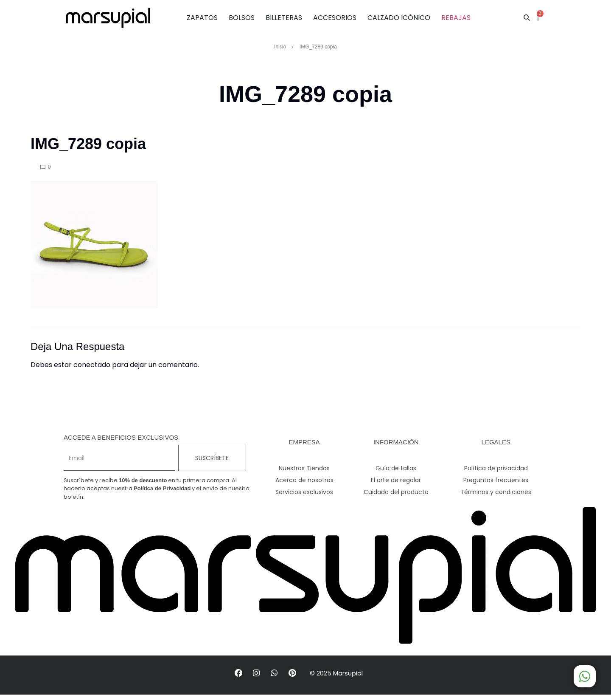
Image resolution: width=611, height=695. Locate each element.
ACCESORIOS (334, 18)
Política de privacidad (496, 468)
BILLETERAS (284, 18)
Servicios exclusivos (304, 492)
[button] (527, 18)
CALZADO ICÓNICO (398, 18)
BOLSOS (242, 18)
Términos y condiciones (495, 492)
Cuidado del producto (396, 492)
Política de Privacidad (162, 488)
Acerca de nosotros (304, 480)
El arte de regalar (396, 480)
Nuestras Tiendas (304, 468)
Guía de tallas (396, 468)
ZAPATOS (202, 18)
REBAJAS (456, 18)
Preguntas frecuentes (495, 480)
